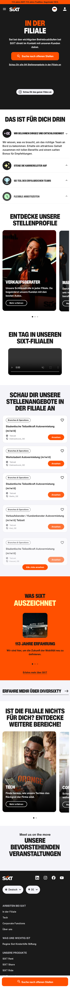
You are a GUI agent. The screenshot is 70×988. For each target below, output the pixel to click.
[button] (54, 9)
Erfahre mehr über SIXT (35, 672)
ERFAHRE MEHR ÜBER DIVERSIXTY (32, 691)
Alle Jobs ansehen (35, 567)
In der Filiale (9, 912)
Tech (5, 917)
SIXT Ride (8, 970)
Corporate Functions (14, 923)
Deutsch (11, 889)
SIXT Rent (8, 959)
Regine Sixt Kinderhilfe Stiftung (19, 944)
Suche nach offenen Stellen (35, 56)
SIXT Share (9, 964)
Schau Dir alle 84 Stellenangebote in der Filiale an (35, 64)
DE (31, 889)
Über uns (7, 929)
